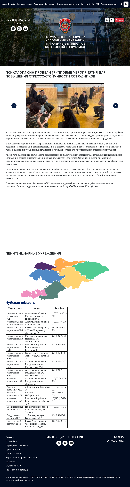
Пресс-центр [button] (39, 4)
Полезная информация (109, 4)
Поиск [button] (119, 20)
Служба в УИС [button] (93, 4)
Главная (4, 4)
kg (121, 4)
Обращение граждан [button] (24, 4)
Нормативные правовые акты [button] (68, 4)
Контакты (84, 4)
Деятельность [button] (50, 4)
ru (126, 4)
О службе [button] (11, 4)
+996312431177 (115, 440)
